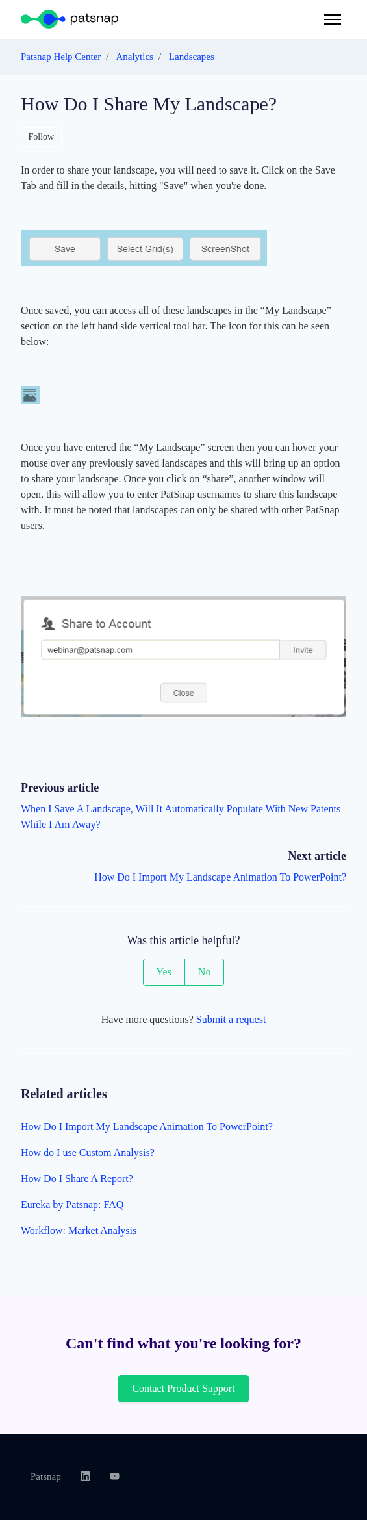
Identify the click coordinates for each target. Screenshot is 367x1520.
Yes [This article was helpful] (164, 971)
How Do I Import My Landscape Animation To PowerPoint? (220, 876)
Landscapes (191, 56)
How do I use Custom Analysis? (88, 1152)
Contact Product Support (183, 1388)
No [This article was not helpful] (204, 971)
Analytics (134, 56)
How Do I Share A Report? (77, 1178)
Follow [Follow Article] (42, 137)
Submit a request (231, 1019)
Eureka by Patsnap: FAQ (72, 1204)
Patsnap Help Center (61, 56)
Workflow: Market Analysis (78, 1230)
